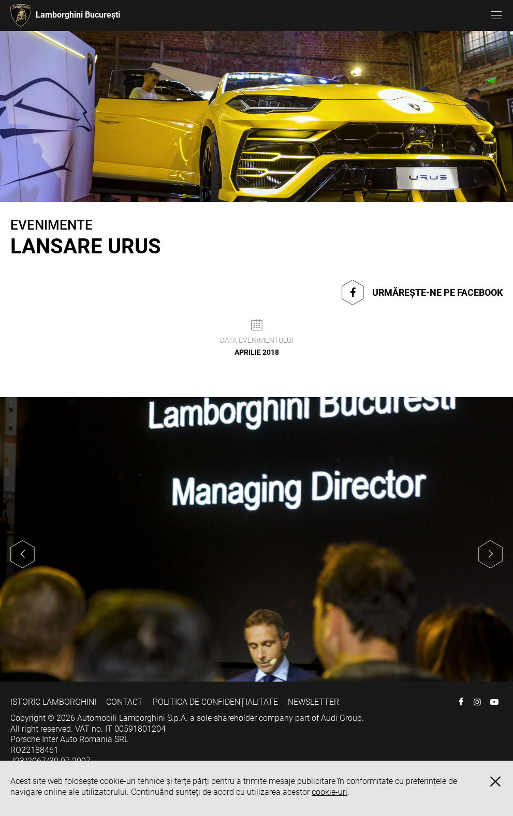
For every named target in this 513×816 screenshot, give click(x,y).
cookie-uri (329, 792)
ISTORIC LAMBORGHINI (53, 702)
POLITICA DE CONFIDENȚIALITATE (215, 702)
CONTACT (124, 702)
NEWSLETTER (313, 702)
